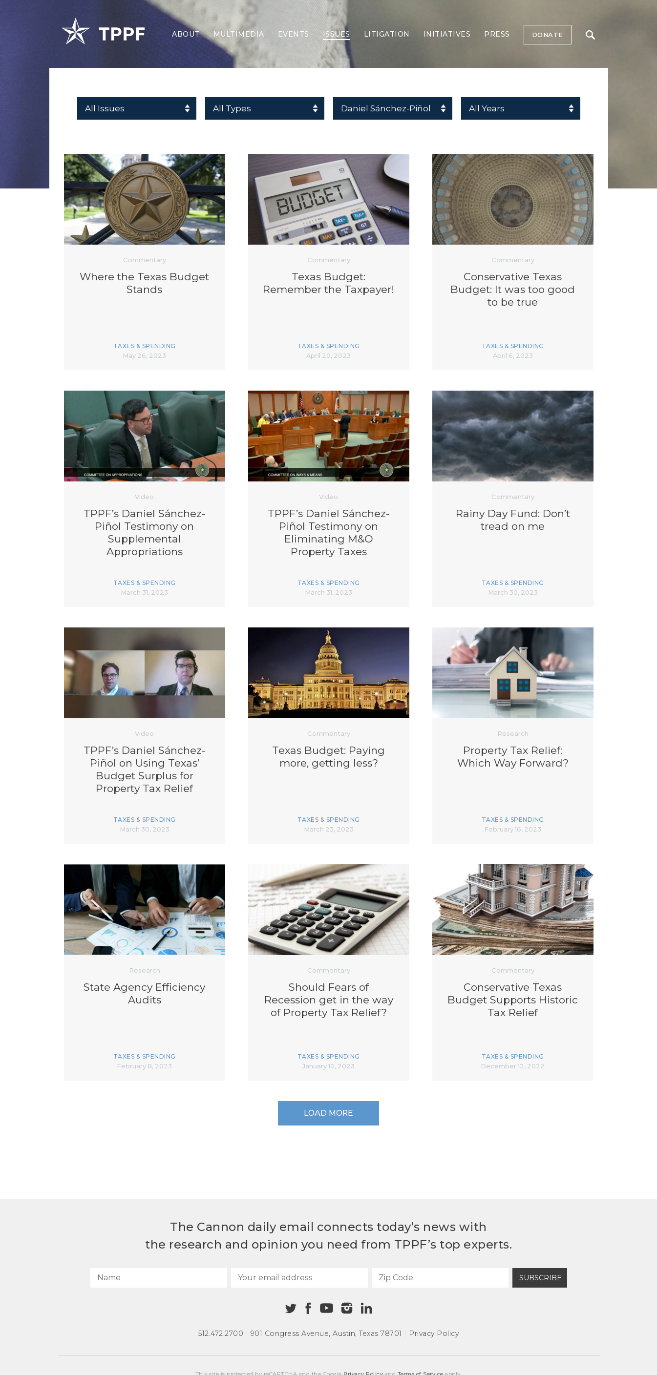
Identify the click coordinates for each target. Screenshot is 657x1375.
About (186, 34)
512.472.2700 (220, 1333)
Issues (336, 34)
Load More (328, 1113)
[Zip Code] (440, 1278)
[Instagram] (346, 1308)
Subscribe (540, 1277)
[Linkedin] (366, 1308)
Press (497, 34)
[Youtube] (326, 1308)
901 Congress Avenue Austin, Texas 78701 (326, 1333)
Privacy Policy (434, 1333)
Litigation (387, 34)
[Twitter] (291, 1308)
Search (590, 35)
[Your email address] (299, 1278)
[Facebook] (308, 1308)
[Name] (158, 1278)
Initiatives (447, 34)
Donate (547, 35)
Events (293, 34)
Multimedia (238, 34)
